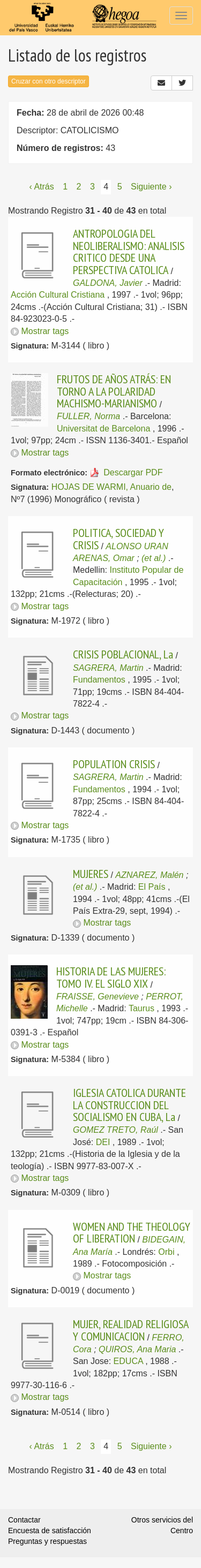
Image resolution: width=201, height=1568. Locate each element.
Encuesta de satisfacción (49, 1530)
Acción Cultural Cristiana (58, 294)
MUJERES (90, 873)
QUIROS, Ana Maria (137, 1349)
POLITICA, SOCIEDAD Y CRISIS (118, 538)
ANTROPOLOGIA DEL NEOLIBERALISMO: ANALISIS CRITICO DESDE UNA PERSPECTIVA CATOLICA (128, 251)
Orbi (166, 1251)
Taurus (141, 1008)
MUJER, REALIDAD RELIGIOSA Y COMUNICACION (130, 1329)
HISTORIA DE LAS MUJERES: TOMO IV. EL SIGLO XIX (111, 977)
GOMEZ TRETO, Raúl (115, 1129)
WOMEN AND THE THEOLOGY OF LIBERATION (131, 1232)
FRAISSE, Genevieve (97, 996)
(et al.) (154, 558)
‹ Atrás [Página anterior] (41, 186)
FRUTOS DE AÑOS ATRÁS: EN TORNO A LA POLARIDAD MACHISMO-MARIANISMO (114, 391)
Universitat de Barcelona (103, 428)
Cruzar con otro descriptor (48, 81)
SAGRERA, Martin (108, 667)
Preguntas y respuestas (47, 1541)
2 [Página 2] (79, 186)
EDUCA (128, 1361)
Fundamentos (99, 679)
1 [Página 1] (65, 186)
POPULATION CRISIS (114, 763)
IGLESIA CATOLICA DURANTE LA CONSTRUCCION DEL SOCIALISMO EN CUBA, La (129, 1104)
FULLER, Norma (88, 416)
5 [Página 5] (119, 186)
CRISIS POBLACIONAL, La (123, 654)
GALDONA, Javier (108, 282)
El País (152, 886)
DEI (103, 1142)
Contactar (24, 1520)
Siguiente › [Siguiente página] (151, 186)
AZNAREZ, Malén (149, 875)
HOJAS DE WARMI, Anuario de (111, 486)
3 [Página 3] (92, 186)
